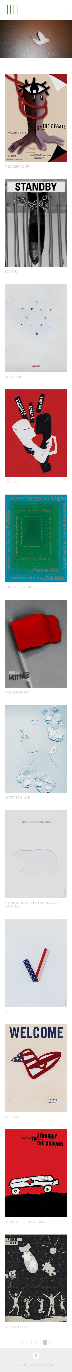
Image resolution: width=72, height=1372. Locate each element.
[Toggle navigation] (66, 10)
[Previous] (23, 1342)
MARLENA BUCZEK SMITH (12, 9)
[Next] (49, 1342)
